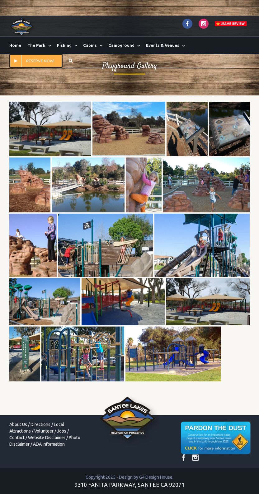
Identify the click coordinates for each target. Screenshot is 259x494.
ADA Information (49, 444)
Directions (40, 424)
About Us (18, 424)
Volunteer (44, 431)
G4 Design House (155, 477)
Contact (17, 437)
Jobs (61, 431)
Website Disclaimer (46, 437)
